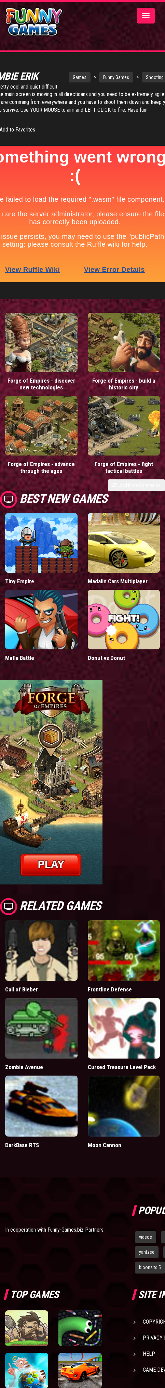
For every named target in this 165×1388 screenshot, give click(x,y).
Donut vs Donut (106, 665)
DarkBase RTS (22, 1152)
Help (149, 1361)
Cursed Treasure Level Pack (122, 1074)
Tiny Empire (19, 589)
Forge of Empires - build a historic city (123, 392)
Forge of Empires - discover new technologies (41, 392)
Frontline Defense (110, 997)
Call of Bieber (21, 997)
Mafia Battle (19, 665)
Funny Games (109, 77)
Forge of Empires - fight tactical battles (124, 475)
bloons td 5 (150, 1275)
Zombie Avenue (24, 1074)
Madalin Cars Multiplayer (118, 589)
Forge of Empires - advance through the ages (41, 475)
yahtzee (146, 1260)
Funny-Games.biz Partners (75, 1237)
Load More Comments (136, 493)
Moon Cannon (104, 1152)
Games (72, 77)
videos (145, 1244)
